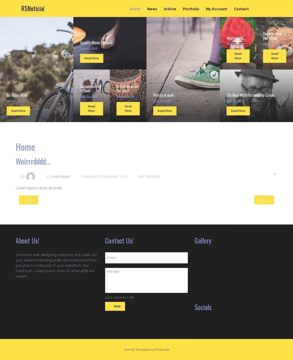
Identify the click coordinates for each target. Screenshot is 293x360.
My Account (216, 9)
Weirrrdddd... (236, 38)
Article (170, 9)
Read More (18, 110)
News (152, 9)
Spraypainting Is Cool (90, 88)
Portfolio (191, 9)
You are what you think (272, 36)
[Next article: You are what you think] (264, 199)
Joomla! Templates (137, 349)
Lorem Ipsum (60, 176)
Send (115, 306)
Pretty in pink (163, 95)
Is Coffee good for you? (127, 88)
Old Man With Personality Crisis (250, 95)
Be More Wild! (17, 95)
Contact (241, 9)
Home (135, 9)
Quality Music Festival (96, 42)
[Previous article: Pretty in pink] (28, 199)
